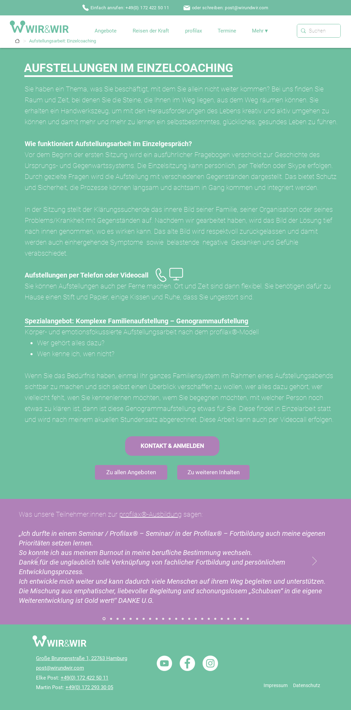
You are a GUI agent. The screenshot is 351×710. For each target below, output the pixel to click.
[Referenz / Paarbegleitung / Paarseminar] (176, 619)
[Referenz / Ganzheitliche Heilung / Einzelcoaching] (144, 619)
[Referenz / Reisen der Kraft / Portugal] (228, 619)
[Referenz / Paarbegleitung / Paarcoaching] (170, 619)
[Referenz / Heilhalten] (183, 619)
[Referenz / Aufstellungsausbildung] (131, 619)
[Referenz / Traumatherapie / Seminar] (222, 619)
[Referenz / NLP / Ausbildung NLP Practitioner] (202, 619)
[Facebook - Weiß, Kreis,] (187, 663)
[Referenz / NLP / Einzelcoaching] (196, 619)
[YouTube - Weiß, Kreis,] (164, 663)
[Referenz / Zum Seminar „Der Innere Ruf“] (137, 619)
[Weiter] (314, 561)
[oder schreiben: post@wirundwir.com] (226, 8)
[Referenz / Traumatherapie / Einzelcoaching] (215, 619)
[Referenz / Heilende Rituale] (189, 619)
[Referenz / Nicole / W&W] (235, 619)
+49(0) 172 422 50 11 (84, 678)
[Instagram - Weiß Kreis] (210, 663)
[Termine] (17, 41)
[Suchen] (317, 30)
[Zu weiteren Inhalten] (213, 472)
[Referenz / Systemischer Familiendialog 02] (111, 619)
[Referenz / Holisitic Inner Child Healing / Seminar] (163, 619)
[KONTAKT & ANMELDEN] (172, 446)
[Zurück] (36, 561)
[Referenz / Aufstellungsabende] (124, 619)
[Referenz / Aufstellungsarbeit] (118, 619)
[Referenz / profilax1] (241, 619)
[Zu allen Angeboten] (131, 472)
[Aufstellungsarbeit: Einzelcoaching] (62, 41)
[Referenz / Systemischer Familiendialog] (104, 618)
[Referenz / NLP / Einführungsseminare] (209, 619)
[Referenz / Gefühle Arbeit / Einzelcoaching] (150, 619)
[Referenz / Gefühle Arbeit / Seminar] (157, 619)
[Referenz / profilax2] (248, 619)
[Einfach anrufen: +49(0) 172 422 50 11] (126, 8)
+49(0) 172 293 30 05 (89, 687)
